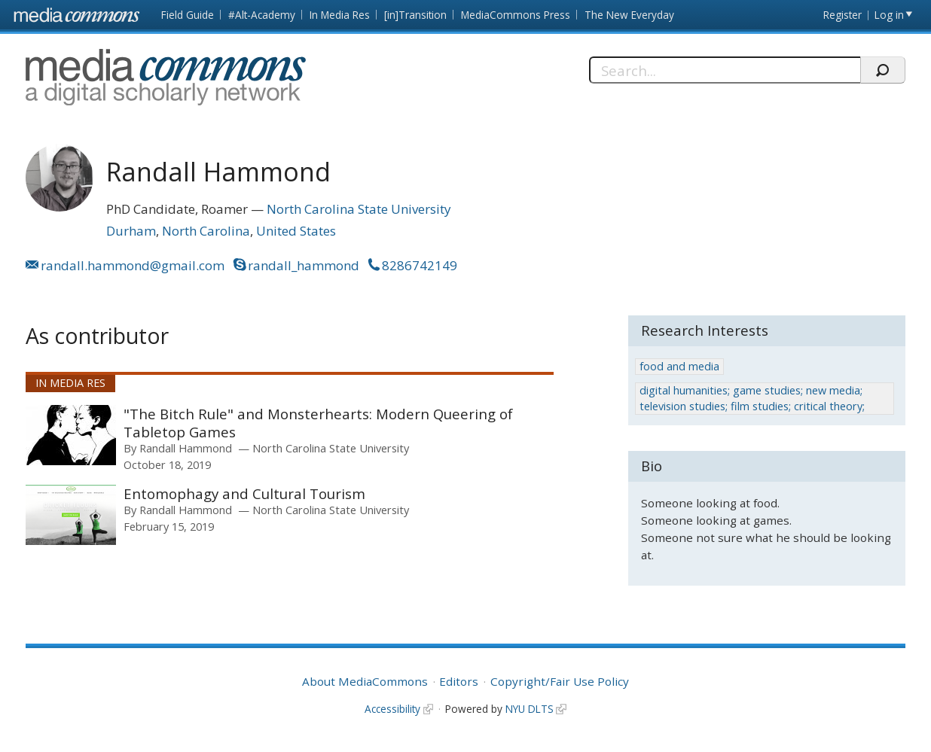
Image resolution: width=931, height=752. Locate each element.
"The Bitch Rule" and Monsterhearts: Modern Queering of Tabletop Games (318, 422)
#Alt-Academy (261, 15)
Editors (458, 681)
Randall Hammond (185, 447)
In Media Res (340, 15)
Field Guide (187, 15)
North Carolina (206, 230)
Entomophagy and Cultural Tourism (244, 493)
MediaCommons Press (515, 15)
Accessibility (392, 709)
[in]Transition (415, 15)
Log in (889, 15)
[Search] (724, 70)
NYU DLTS (529, 709)
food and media (679, 366)
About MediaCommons (365, 681)
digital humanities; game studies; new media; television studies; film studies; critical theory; (752, 398)
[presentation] (71, 435)
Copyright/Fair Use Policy (559, 681)
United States (296, 230)
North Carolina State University (359, 209)
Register (842, 15)
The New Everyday (629, 15)
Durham (131, 230)
